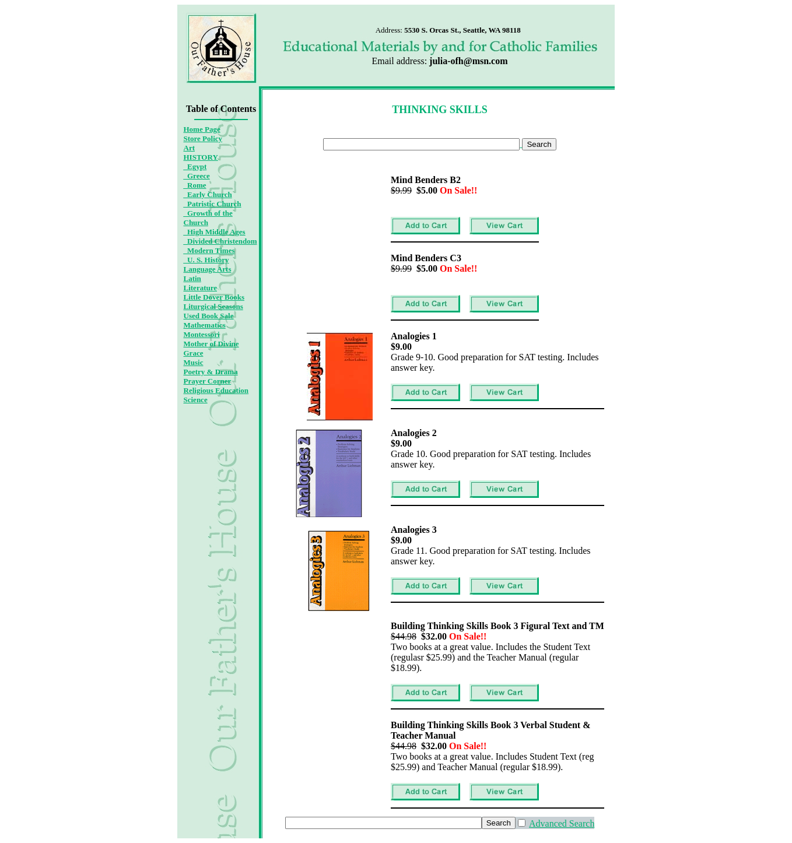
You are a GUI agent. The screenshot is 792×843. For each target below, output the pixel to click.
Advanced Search (561, 823)
